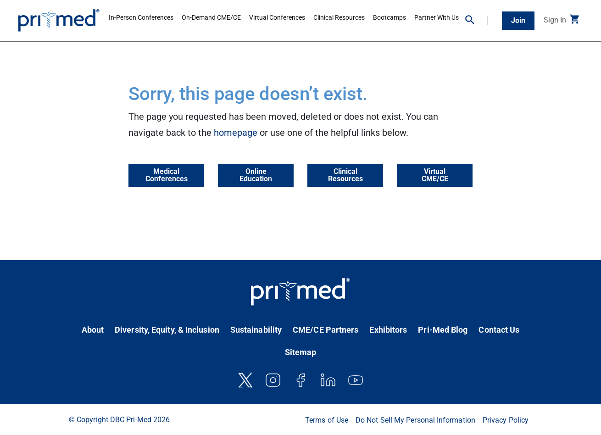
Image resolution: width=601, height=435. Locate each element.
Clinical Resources (339, 17)
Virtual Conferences (277, 17)
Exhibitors (388, 330)
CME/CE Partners (325, 330)
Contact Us (499, 330)
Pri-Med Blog (442, 330)
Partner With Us (436, 17)
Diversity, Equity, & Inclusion (167, 330)
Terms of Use (326, 420)
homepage (235, 132)
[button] (476, 20)
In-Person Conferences (141, 17)
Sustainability (256, 330)
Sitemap (301, 352)
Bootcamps (389, 17)
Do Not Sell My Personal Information (415, 420)
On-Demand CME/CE (211, 17)
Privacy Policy (506, 420)
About (93, 330)
